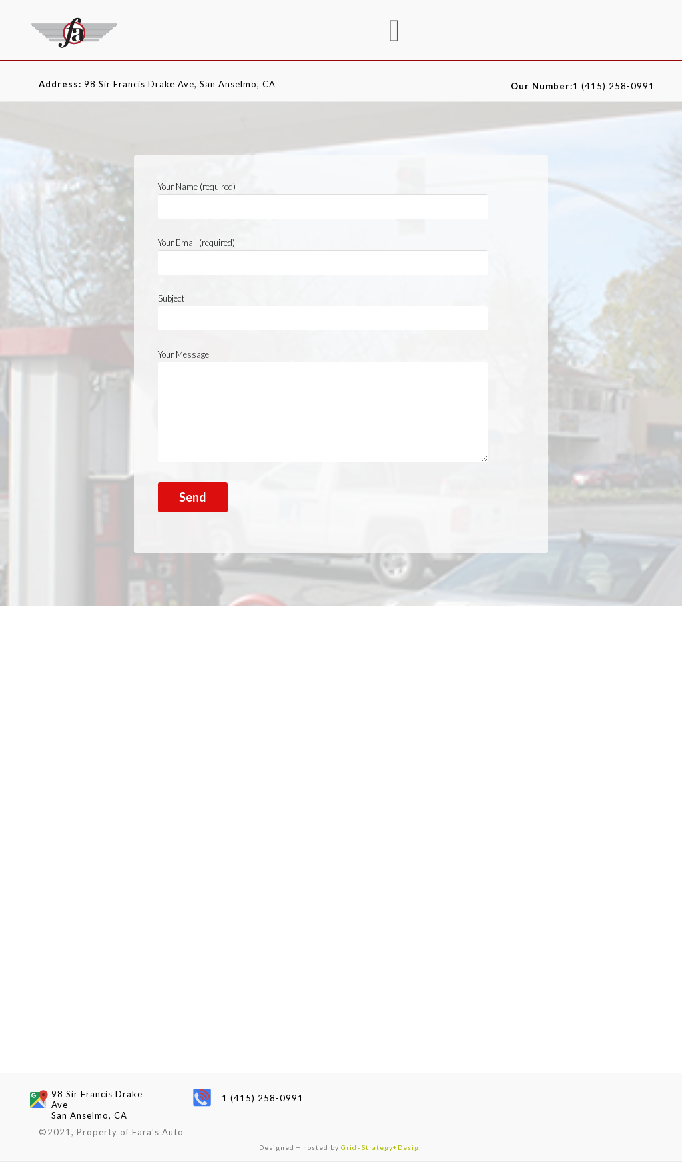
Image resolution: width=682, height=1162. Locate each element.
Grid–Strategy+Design (382, 1147)
